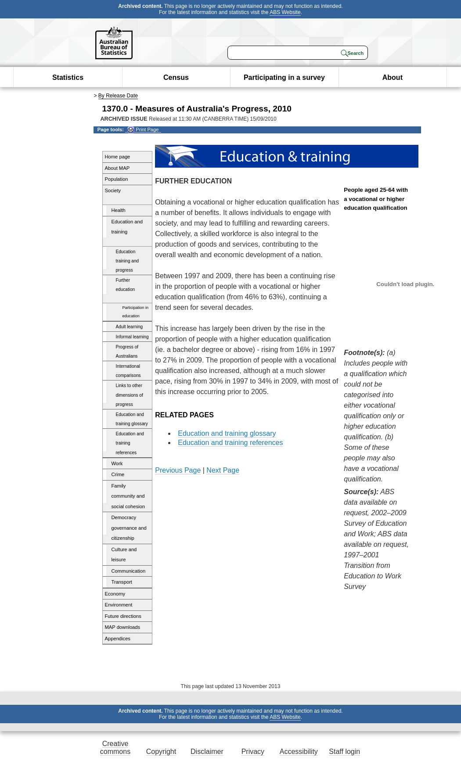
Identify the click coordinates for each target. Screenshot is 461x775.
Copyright (161, 751)
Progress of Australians (127, 351)
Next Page (222, 470)
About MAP (117, 168)
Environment (119, 604)
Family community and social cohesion (128, 496)
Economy (115, 593)
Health (119, 210)
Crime (118, 474)
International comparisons (128, 371)
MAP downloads (122, 627)
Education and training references (130, 443)
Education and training (127, 227)
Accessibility (299, 751)
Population (116, 179)
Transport (122, 582)
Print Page (142, 130)
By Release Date (118, 96)
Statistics (67, 77)
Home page (117, 156)
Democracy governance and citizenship (129, 528)
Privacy (252, 751)
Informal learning (132, 336)
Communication (129, 571)
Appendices (117, 638)
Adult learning (129, 326)
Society (113, 190)
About (392, 77)
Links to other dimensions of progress (129, 394)
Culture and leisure (124, 555)
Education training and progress (127, 261)
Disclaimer (207, 751)
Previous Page (178, 470)
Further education (125, 285)
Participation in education (135, 311)
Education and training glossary (132, 419)
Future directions (123, 616)
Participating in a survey (284, 77)
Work (117, 463)
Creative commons (115, 747)
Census (176, 77)
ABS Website (285, 12)
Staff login (344, 751)
